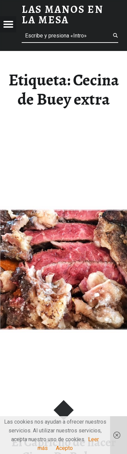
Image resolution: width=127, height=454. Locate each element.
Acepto (64, 448)
